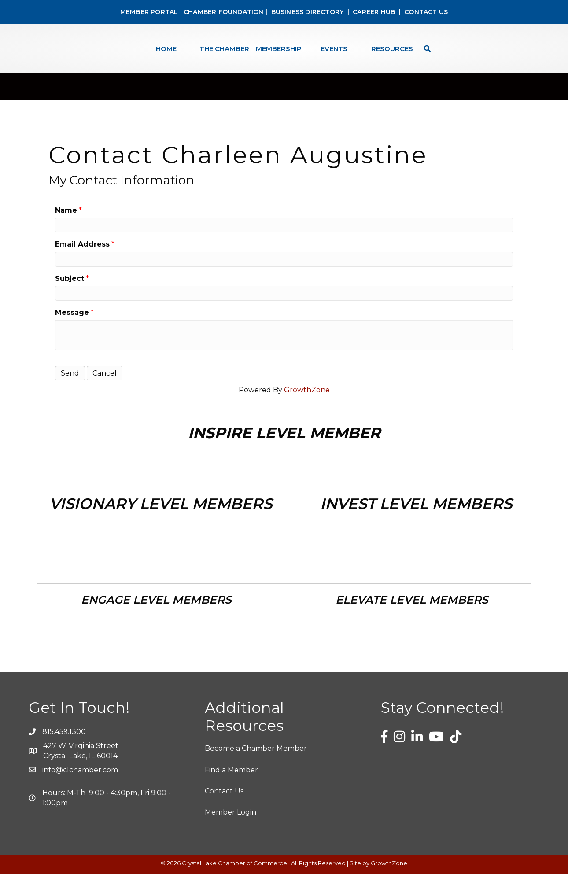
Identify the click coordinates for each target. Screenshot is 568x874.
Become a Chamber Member (256, 748)
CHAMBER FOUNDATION (224, 12)
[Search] (425, 49)
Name (66, 210)
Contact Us (224, 791)
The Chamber (224, 48)
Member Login (230, 812)
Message (72, 312)
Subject (69, 278)
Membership (279, 48)
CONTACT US (426, 12)
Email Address (82, 244)
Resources (392, 48)
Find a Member (231, 770)
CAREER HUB (374, 12)
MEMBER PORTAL (149, 12)
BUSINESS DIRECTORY (306, 12)
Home (166, 48)
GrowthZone (307, 390)
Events (334, 48)
